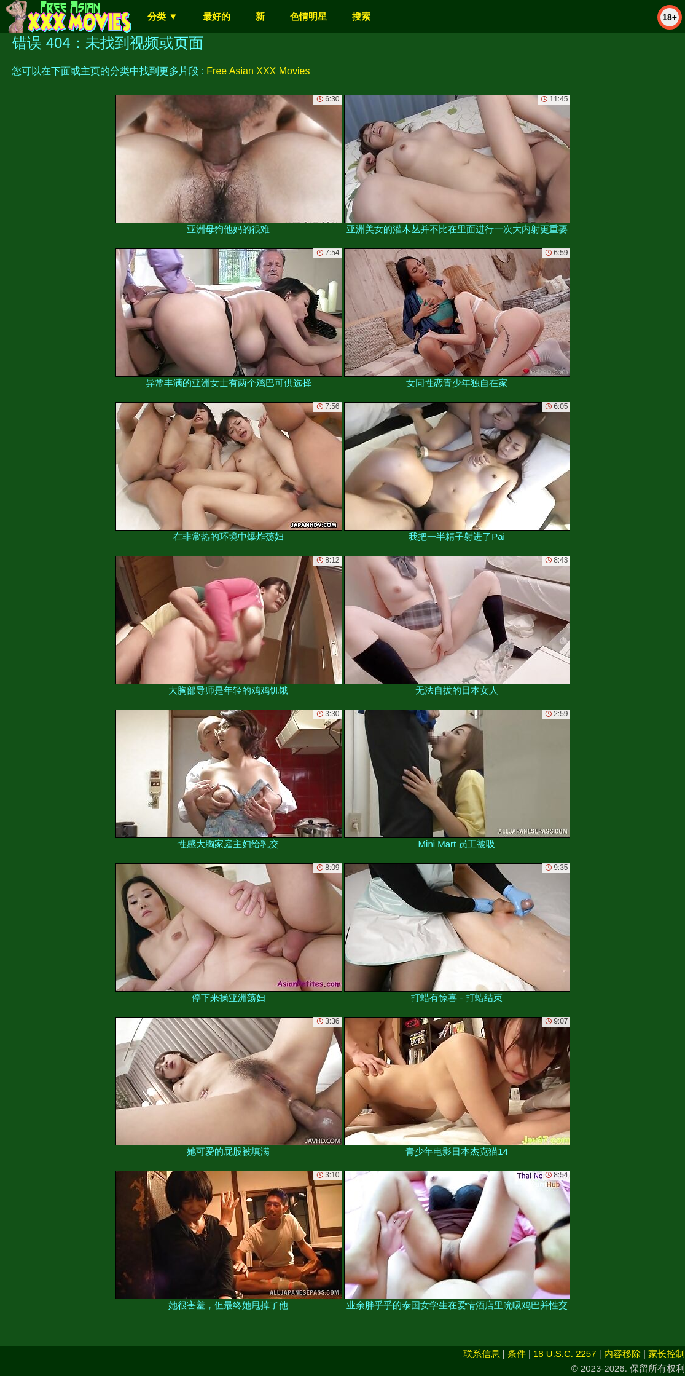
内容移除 (622, 1353)
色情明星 (308, 16)
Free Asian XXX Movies (258, 71)
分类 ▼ (162, 16)
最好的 (216, 16)
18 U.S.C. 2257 (565, 1353)
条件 (516, 1353)
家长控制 (666, 1353)
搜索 (361, 16)
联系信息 (481, 1353)
